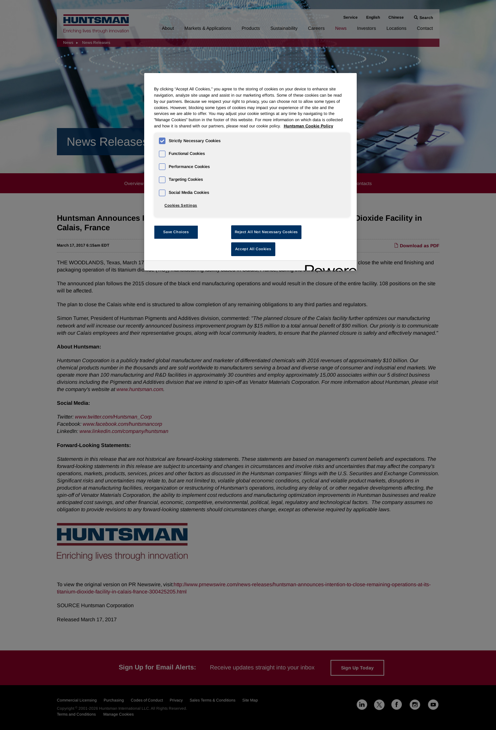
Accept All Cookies (253, 249)
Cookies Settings (180, 205)
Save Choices (176, 232)
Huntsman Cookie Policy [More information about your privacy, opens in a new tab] (308, 126)
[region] (250, 172)
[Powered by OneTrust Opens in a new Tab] (328, 266)
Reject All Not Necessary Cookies (266, 232)
